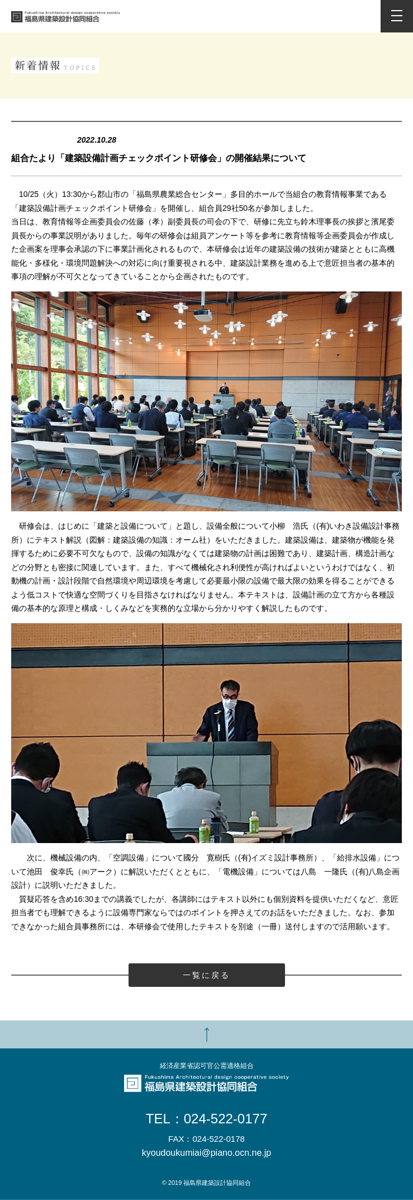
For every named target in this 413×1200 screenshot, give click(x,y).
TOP (206, 1034)
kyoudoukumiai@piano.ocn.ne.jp (207, 1153)
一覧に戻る (207, 975)
